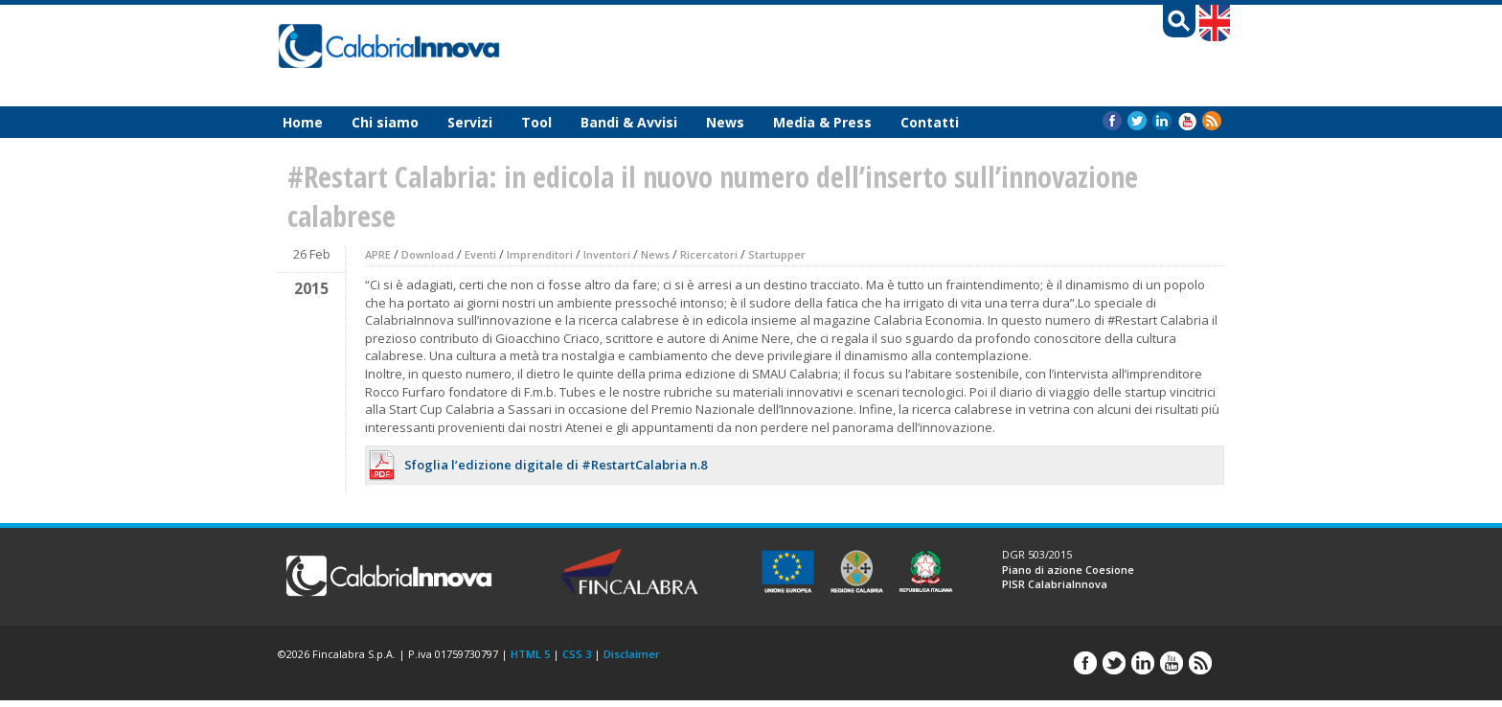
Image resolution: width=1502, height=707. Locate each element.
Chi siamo (385, 122)
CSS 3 (576, 654)
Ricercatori (709, 254)
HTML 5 (530, 654)
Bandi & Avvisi (628, 122)
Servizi (469, 122)
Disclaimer (631, 654)
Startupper (777, 254)
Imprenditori (540, 254)
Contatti (929, 122)
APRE (378, 254)
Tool (536, 122)
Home (303, 122)
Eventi (480, 254)
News (725, 122)
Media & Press (822, 122)
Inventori (606, 254)
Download (427, 254)
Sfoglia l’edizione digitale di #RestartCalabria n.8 (555, 464)
